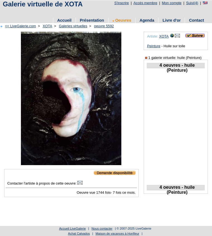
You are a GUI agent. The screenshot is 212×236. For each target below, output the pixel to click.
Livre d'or (172, 20)
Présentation (92, 20)
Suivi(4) (192, 3)
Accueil (64, 20)
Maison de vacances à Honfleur (117, 233)
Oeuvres (121, 20)
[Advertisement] (102, 12)
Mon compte (171, 3)
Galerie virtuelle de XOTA (43, 4)
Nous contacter (101, 228)
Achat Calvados (79, 233)
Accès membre (145, 3)
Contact (196, 20)
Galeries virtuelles (73, 26)
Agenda (146, 20)
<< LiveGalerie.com (20, 26)
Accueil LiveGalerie (72, 228)
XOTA (47, 26)
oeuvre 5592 (104, 26)
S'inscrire (121, 3)
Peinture (153, 46)
